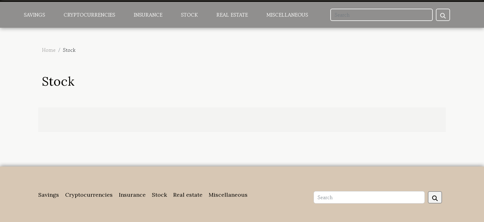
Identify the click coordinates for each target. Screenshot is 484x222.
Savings (34, 14)
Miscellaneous (287, 14)
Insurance (148, 14)
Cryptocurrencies (89, 14)
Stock (189, 14)
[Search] (381, 15)
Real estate (232, 14)
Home (49, 50)
